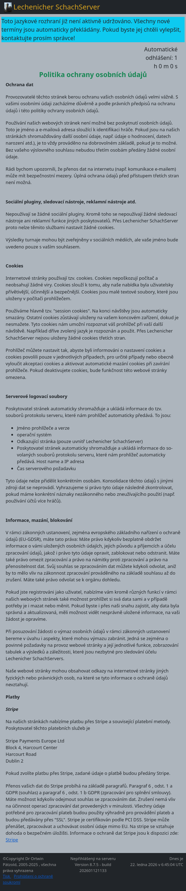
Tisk (7, 876)
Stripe (12, 839)
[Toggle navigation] (172, 7)
